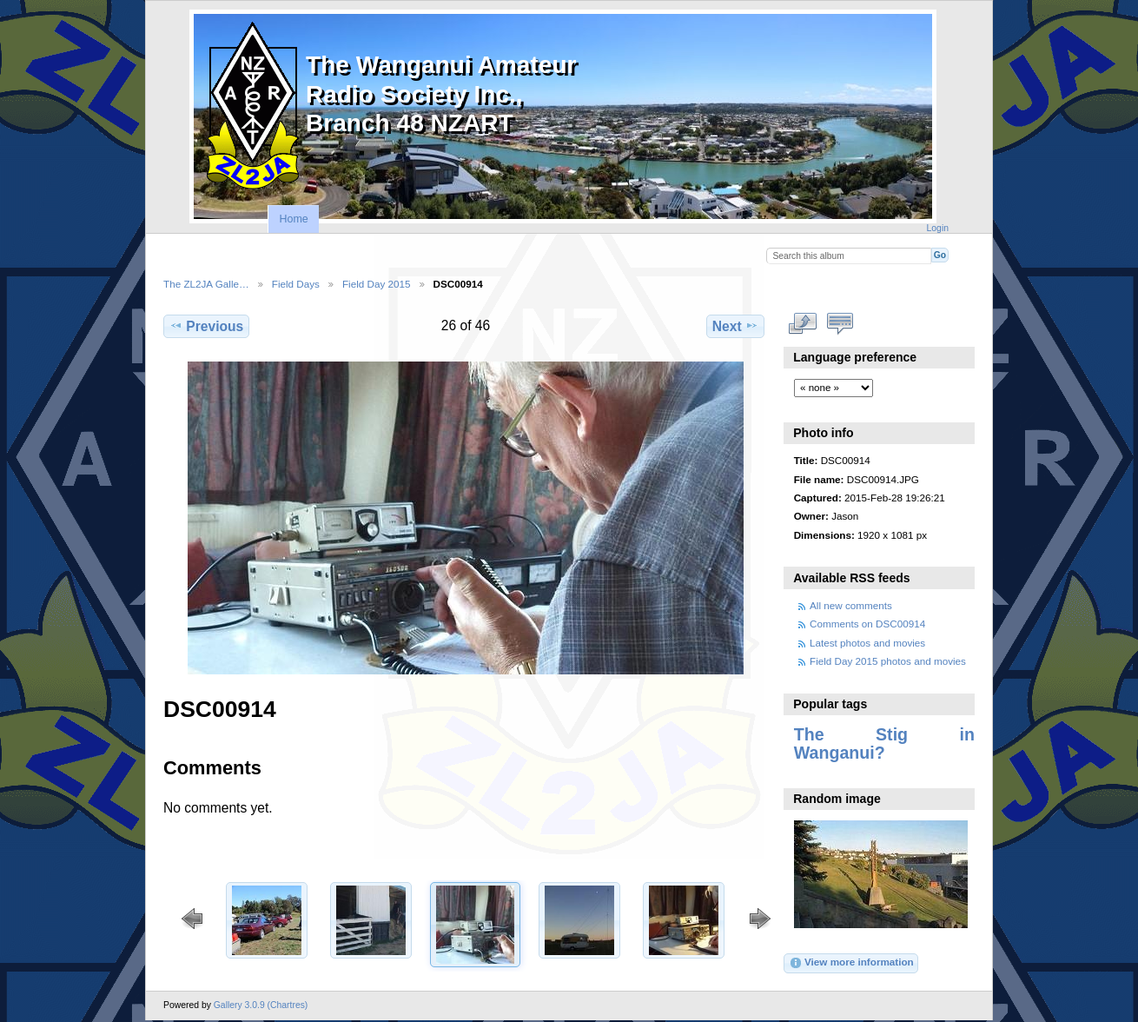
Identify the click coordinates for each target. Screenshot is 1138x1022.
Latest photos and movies (867, 642)
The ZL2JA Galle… (206, 283)
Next (735, 326)
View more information (851, 963)
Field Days (296, 283)
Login (938, 228)
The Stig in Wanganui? (884, 743)
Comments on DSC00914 (867, 623)
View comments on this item (840, 324)
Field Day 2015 (376, 283)
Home (293, 219)
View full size (803, 324)
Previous (206, 326)
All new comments (851, 605)
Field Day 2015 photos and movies (888, 661)
